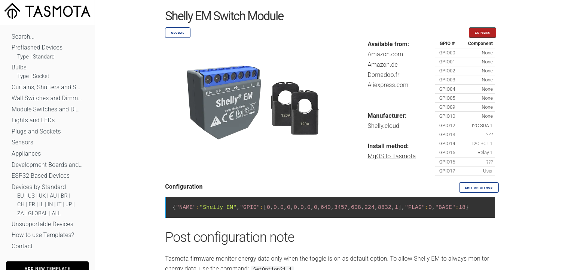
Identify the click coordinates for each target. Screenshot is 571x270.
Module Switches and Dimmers (47, 109)
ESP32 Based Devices (41, 175)
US (31, 196)
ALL (56, 213)
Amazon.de (382, 64)
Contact (22, 246)
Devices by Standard (39, 186)
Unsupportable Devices (42, 224)
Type (23, 57)
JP (69, 204)
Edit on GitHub (479, 187)
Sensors (22, 142)
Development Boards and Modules (47, 164)
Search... (23, 36)
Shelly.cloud (383, 125)
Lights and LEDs (33, 120)
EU (20, 196)
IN (50, 204)
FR (32, 204)
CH (21, 204)
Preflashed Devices (37, 47)
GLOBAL (38, 213)
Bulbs (19, 67)
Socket (41, 76)
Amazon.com (385, 54)
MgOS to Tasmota (391, 156)
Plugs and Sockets (36, 131)
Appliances (26, 153)
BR (64, 196)
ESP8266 (482, 32)
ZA (20, 213)
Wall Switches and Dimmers (47, 98)
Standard (44, 57)
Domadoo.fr (383, 74)
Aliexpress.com (387, 84)
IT (59, 204)
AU (53, 196)
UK (42, 196)
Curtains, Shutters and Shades (47, 87)
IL (41, 204)
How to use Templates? (43, 234)
